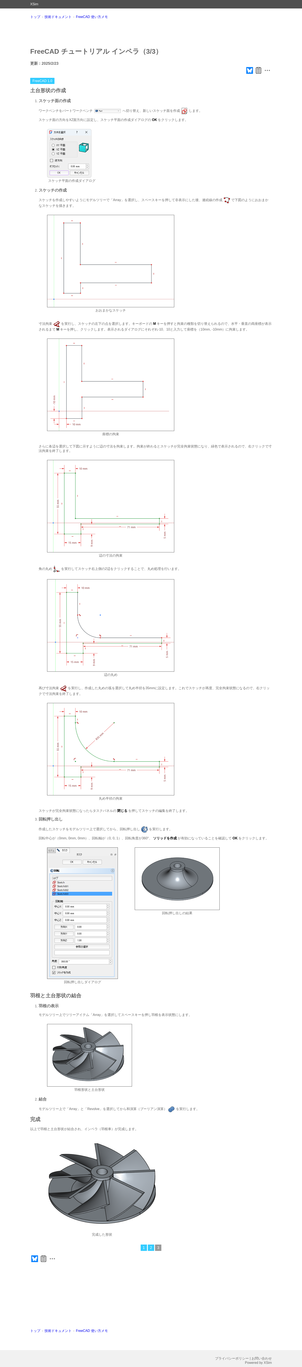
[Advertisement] (151, 33)
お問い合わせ (262, 1358)
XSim (34, 4)
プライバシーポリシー (232, 1358)
